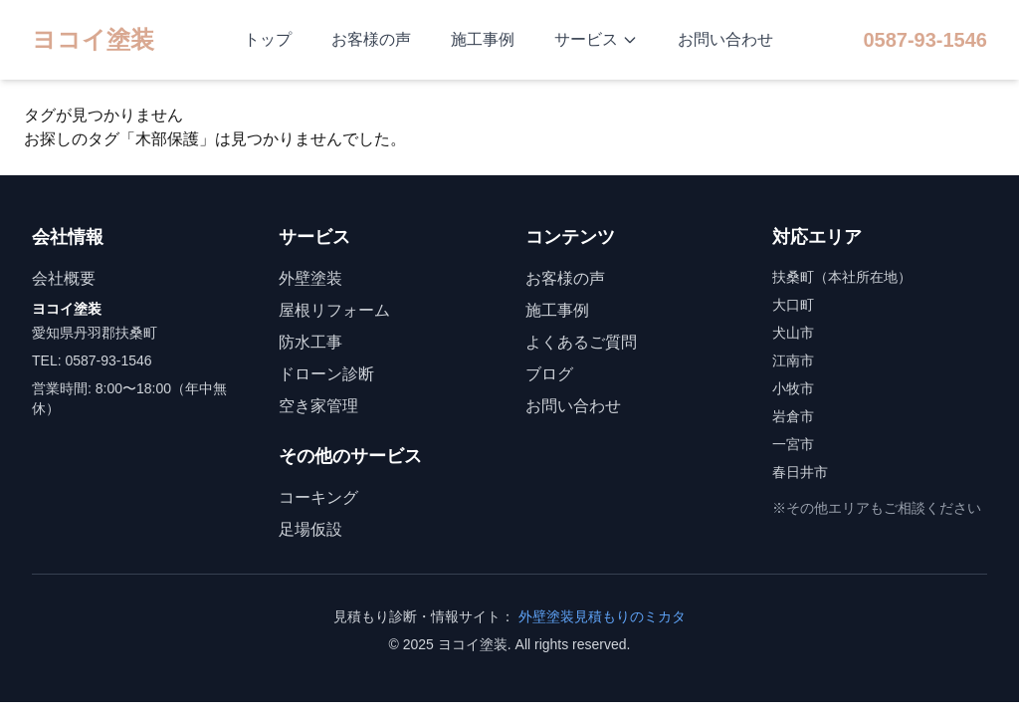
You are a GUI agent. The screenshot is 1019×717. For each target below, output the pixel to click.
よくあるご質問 (581, 342)
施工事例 (482, 39)
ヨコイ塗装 (93, 39)
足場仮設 (310, 529)
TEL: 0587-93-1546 (92, 360)
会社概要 (64, 278)
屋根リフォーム (334, 310)
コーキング (318, 497)
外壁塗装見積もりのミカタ (602, 616)
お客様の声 (371, 39)
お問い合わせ (725, 39)
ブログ (549, 373)
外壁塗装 (310, 278)
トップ (268, 39)
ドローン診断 (326, 373)
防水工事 (310, 342)
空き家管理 (318, 405)
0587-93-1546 (925, 40)
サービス (596, 39)
